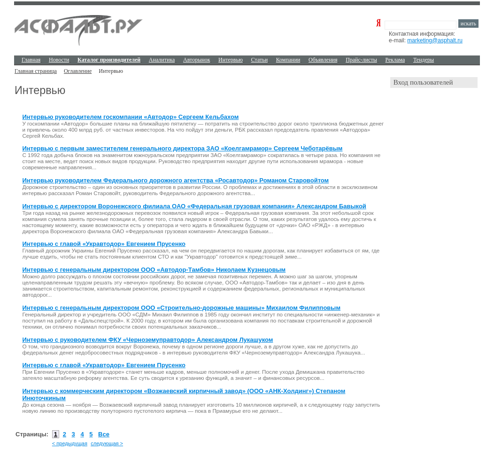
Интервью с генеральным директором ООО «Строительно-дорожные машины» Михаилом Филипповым (181, 307)
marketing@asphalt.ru (435, 40)
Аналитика (162, 59)
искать (468, 23)
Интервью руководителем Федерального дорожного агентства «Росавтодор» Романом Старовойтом (175, 180)
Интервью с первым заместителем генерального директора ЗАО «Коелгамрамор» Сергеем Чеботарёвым (182, 148)
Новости (59, 59)
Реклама (395, 59)
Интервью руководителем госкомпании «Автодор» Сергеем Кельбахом (130, 116)
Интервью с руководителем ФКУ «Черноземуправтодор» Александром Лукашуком (147, 339)
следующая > (107, 443)
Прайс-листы (361, 59)
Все (103, 434)
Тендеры (423, 59)
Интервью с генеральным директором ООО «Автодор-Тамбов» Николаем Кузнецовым (154, 269)
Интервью (230, 59)
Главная (31, 59)
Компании (288, 59)
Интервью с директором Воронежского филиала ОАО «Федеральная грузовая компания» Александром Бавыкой (194, 206)
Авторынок (196, 59)
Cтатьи (259, 59)
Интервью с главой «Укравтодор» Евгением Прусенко (103, 243)
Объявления (323, 59)
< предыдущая (69, 443)
